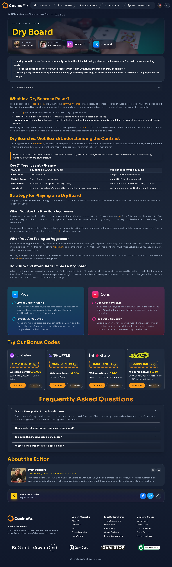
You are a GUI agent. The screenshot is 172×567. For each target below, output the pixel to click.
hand (84, 127)
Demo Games (112, 5)
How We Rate (77, 536)
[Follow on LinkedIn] (158, 470)
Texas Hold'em (37, 104)
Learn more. (60, 14)
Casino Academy (144, 528)
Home (14, 23)
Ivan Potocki (37, 470)
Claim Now (17, 385)
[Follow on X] (153, 470)
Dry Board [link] (36, 23)
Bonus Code (35, 385)
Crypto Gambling (88, 5)
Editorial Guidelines (80, 532)
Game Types (142, 525)
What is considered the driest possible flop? (86, 445)
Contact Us (76, 525)
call (58, 231)
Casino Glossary (143, 532)
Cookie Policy (109, 528)
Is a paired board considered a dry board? (86, 436)
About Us (76, 521)
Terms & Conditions (112, 521)
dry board (37, 143)
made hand (58, 247)
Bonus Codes (65, 5)
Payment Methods (144, 536)
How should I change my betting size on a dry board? (86, 427)
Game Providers (143, 521)
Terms (24, 23)
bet (119, 216)
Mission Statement (17, 526)
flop (22, 112)
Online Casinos (42, 5)
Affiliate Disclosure (111, 532)
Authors (75, 528)
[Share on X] (150, 496)
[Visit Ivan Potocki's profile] (18, 475)
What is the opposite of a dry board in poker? (86, 411)
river (19, 258)
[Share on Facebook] (143, 496)
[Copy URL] (158, 496)
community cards (71, 104)
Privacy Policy (109, 525)
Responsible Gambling (139, 5)
